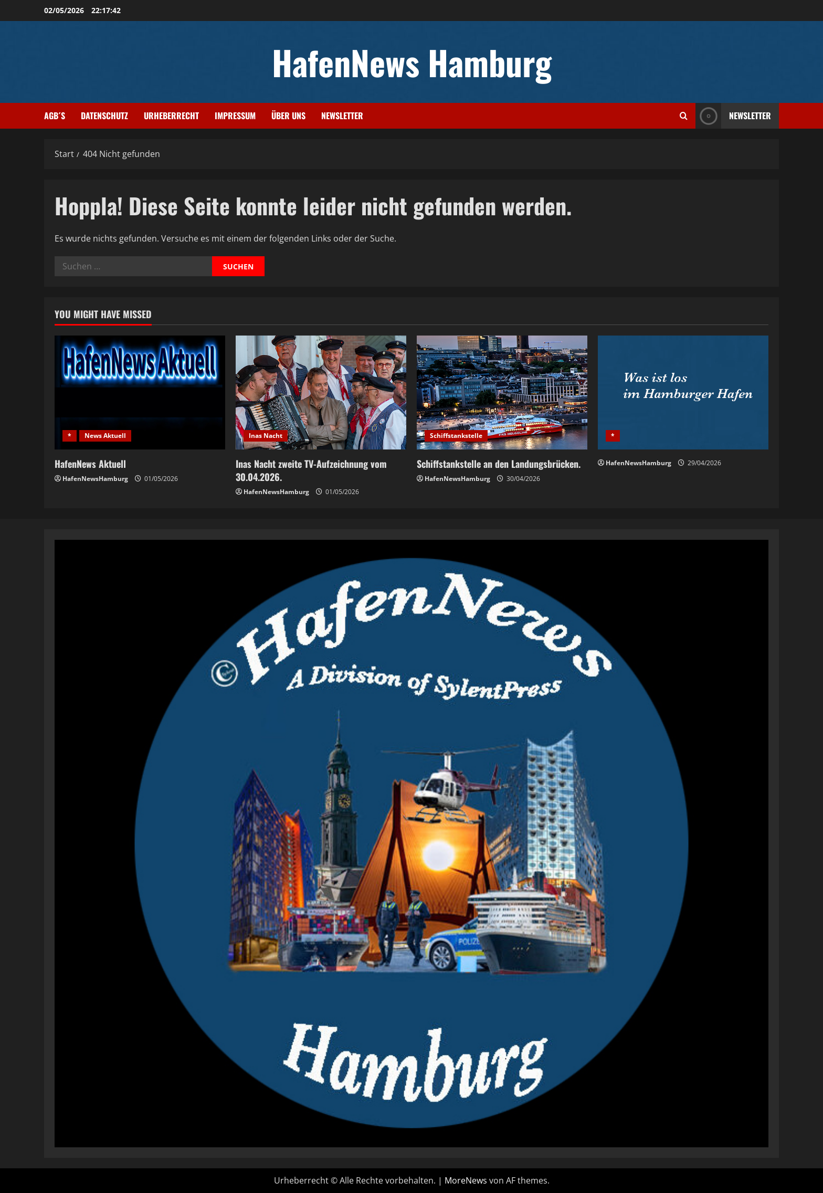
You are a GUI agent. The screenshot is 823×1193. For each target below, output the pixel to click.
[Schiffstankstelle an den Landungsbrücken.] (502, 392)
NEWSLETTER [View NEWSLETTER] (733, 116)
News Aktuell (105, 435)
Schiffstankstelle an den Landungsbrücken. (499, 463)
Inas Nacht (265, 435)
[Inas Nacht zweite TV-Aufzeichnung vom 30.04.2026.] (321, 392)
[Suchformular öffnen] (684, 116)
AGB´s (54, 115)
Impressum (235, 115)
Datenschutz (104, 115)
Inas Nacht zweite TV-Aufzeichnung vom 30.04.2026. (311, 470)
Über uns (288, 115)
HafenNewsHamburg (95, 478)
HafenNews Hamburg (412, 62)
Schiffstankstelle (456, 435)
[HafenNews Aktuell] (140, 392)
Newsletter (342, 115)
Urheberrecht (171, 115)
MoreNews (466, 1180)
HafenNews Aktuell (90, 463)
